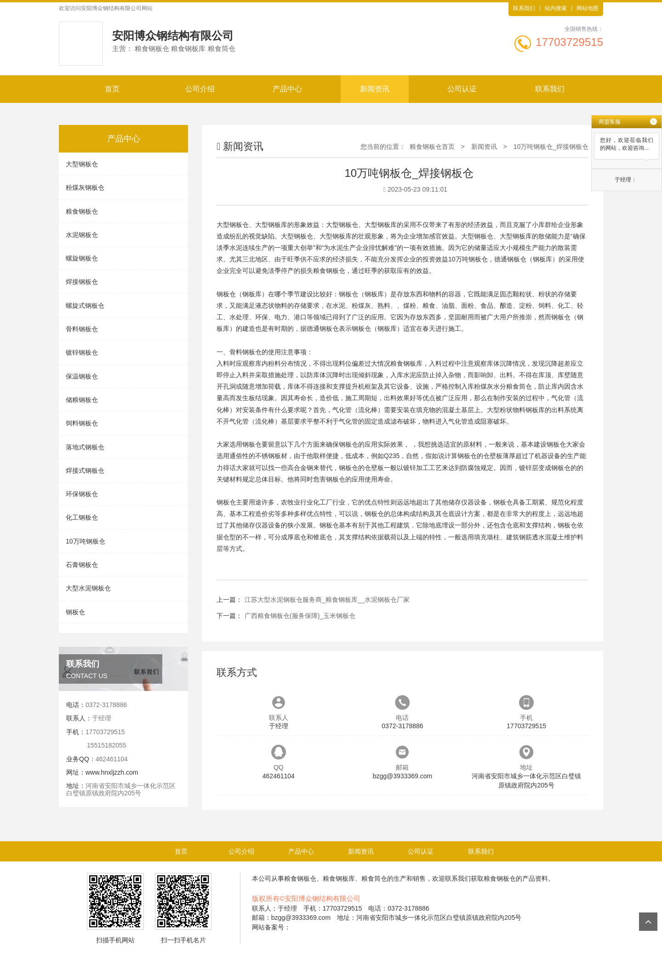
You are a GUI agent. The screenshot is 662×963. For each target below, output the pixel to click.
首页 (112, 89)
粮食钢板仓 (82, 211)
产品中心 (287, 89)
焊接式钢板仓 (85, 470)
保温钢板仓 (82, 376)
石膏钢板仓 (82, 564)
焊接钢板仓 (82, 281)
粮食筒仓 (519, 386)
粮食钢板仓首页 (432, 146)
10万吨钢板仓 (85, 541)
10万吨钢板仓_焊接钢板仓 (551, 146)
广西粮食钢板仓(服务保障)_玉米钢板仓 (300, 615)
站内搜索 (556, 8)
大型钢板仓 (82, 164)
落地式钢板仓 (85, 447)
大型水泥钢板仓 (88, 588)
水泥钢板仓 (82, 234)
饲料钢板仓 (82, 423)
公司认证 (462, 89)
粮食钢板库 (406, 363)
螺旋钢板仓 (82, 258)
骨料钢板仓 (82, 329)
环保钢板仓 (82, 494)
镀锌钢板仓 (82, 352)
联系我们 (524, 8)
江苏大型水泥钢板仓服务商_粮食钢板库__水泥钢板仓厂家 (327, 599)
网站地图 (587, 8)
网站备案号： (271, 927)
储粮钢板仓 (82, 399)
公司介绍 (200, 89)
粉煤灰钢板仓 (85, 187)
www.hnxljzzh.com (112, 772)
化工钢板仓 (82, 517)
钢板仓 (75, 612)
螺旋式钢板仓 (85, 305)
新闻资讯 (374, 89)
